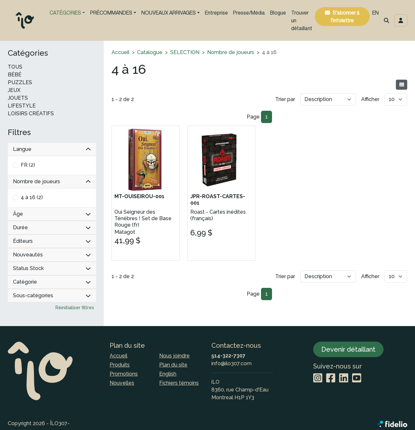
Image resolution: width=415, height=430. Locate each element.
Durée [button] (52, 227)
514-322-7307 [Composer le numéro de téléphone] (228, 356)
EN (375, 12)
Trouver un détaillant (301, 20)
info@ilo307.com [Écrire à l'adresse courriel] (231, 363)
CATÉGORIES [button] (65, 12)
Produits (120, 365)
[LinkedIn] (343, 378)
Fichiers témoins (179, 383)
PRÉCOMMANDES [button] (111, 12)
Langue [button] (52, 149)
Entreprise (216, 12)
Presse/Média (249, 12)
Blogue (278, 12)
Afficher (370, 99)
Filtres (19, 132)
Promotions (124, 374)
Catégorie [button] (52, 282)
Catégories (28, 53)
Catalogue (149, 52)
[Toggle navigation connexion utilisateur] (400, 20)
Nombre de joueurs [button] (52, 181)
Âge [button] (52, 214)
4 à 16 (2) (32, 197)
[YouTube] (356, 378)
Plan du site (173, 365)
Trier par (285, 99)
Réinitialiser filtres (74, 307)
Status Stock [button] (52, 268)
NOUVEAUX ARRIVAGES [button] (168, 12)
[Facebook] (330, 378)
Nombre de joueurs (230, 52)
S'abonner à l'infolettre (345, 16)
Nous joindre (174, 356)
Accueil (120, 52)
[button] (386, 20)
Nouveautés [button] (52, 255)
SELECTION (184, 52)
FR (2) (28, 165)
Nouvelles (122, 383)
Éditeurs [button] (52, 241)
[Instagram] (317, 378)
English (167, 374)
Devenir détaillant (348, 349)
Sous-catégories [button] (52, 295)
